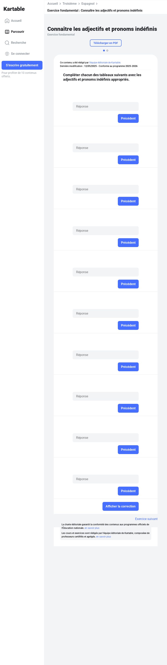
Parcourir (14, 31)
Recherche (15, 42)
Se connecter (17, 53)
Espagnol (87, 3)
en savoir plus (92, 528)
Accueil (13, 20)
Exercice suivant (146, 519)
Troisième (70, 3)
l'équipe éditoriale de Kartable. (105, 62)
